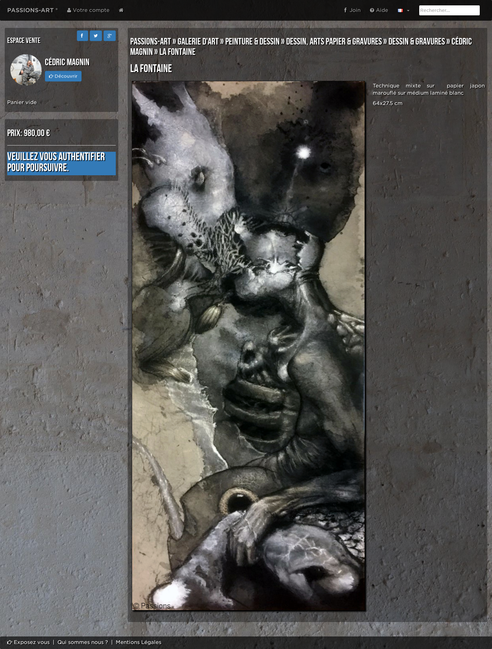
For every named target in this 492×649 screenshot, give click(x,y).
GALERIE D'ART (198, 41)
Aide (379, 10)
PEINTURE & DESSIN (252, 41)
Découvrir (63, 76)
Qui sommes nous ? (82, 642)
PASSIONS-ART (150, 41)
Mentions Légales (138, 642)
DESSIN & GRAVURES (416, 41)
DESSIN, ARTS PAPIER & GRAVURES (334, 41)
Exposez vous (28, 642)
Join (352, 10)
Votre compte (88, 10)
